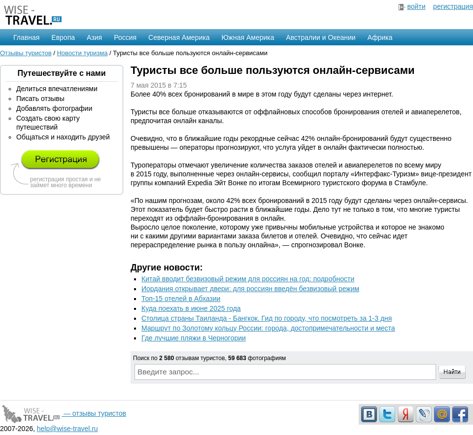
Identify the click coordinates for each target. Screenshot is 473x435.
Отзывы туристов (26, 53)
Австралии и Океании (321, 37)
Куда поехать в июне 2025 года (191, 308)
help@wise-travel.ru (67, 429)
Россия (125, 37)
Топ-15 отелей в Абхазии (180, 298)
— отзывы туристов (63, 413)
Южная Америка (247, 37)
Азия (94, 37)
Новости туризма (82, 53)
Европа (63, 37)
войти (416, 6)
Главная (26, 37)
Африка (380, 37)
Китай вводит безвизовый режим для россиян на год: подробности (247, 279)
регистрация (453, 6)
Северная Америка (178, 37)
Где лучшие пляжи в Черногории (193, 338)
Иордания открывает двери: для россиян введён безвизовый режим (250, 289)
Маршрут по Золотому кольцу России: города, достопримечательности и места (268, 328)
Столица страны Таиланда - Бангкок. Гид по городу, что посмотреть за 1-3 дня (266, 318)
